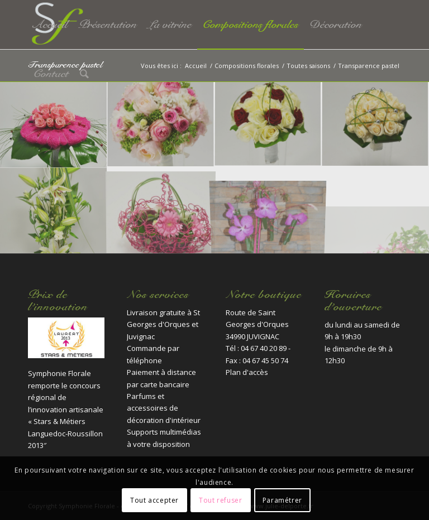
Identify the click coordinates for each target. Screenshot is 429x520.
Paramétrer (282, 500)
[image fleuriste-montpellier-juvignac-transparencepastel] (160, 210)
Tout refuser (220, 500)
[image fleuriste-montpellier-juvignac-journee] (160, 125)
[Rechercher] (84, 73)
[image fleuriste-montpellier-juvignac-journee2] (268, 125)
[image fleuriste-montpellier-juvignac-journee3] (375, 125)
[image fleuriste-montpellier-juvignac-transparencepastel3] (268, 210)
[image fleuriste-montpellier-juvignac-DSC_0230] (53, 125)
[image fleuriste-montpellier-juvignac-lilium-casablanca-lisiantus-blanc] (53, 210)
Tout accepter (154, 500)
